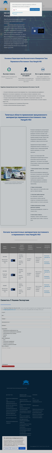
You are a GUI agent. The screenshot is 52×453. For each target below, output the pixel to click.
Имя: (3, 318)
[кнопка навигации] (5, 9)
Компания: (4, 328)
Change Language (34, 9)
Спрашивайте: (4, 331)
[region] (14, 443)
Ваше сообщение (5, 349)
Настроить (7, 448)
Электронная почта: (6, 325)
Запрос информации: (6, 341)
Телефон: (4, 321)
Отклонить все (14, 448)
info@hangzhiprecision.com (9, 312)
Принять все (22, 448)
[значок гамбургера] (43, 6)
